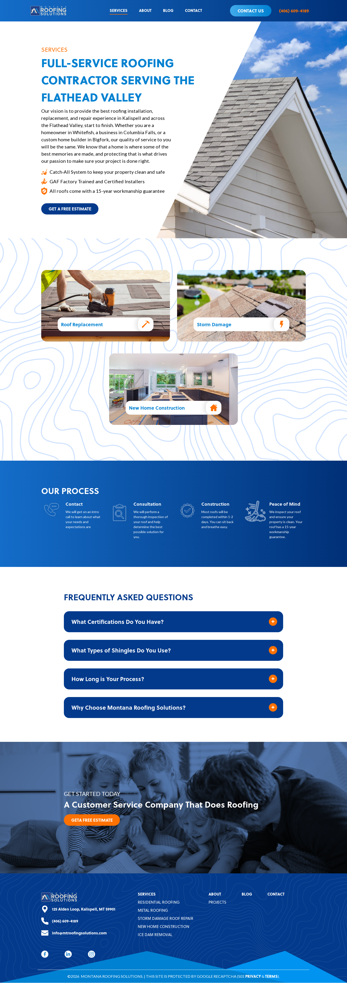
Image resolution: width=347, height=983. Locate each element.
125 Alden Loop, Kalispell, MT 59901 (83, 909)
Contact (193, 10)
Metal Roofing (153, 910)
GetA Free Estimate (92, 820)
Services (119, 10)
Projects (217, 902)
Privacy (253, 976)
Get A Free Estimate (71, 209)
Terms (271, 976)
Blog (168, 10)
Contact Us (251, 10)
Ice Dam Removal (155, 934)
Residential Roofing (159, 902)
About (145, 10)
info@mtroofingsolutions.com (79, 933)
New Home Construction (163, 926)
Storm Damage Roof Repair (165, 918)
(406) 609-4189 (294, 10)
